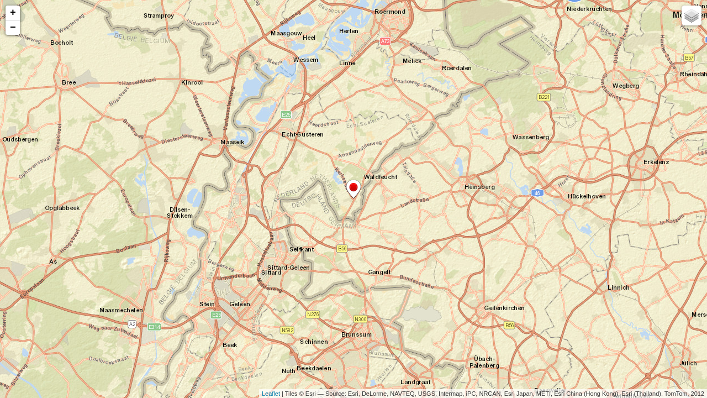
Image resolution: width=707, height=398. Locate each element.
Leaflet (271, 393)
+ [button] (13, 12)
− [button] (13, 27)
